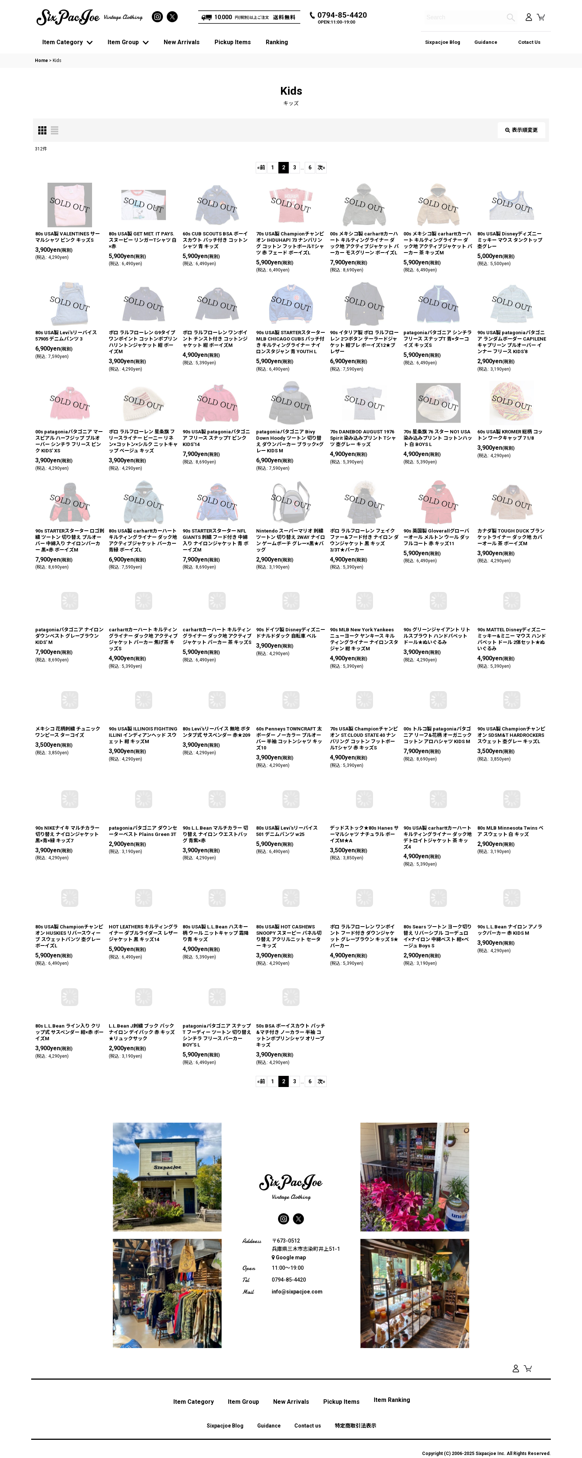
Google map (289, 1257)
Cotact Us (529, 42)
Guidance (485, 42)
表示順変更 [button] (521, 130)
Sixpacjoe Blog (442, 42)
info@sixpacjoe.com (297, 1292)
